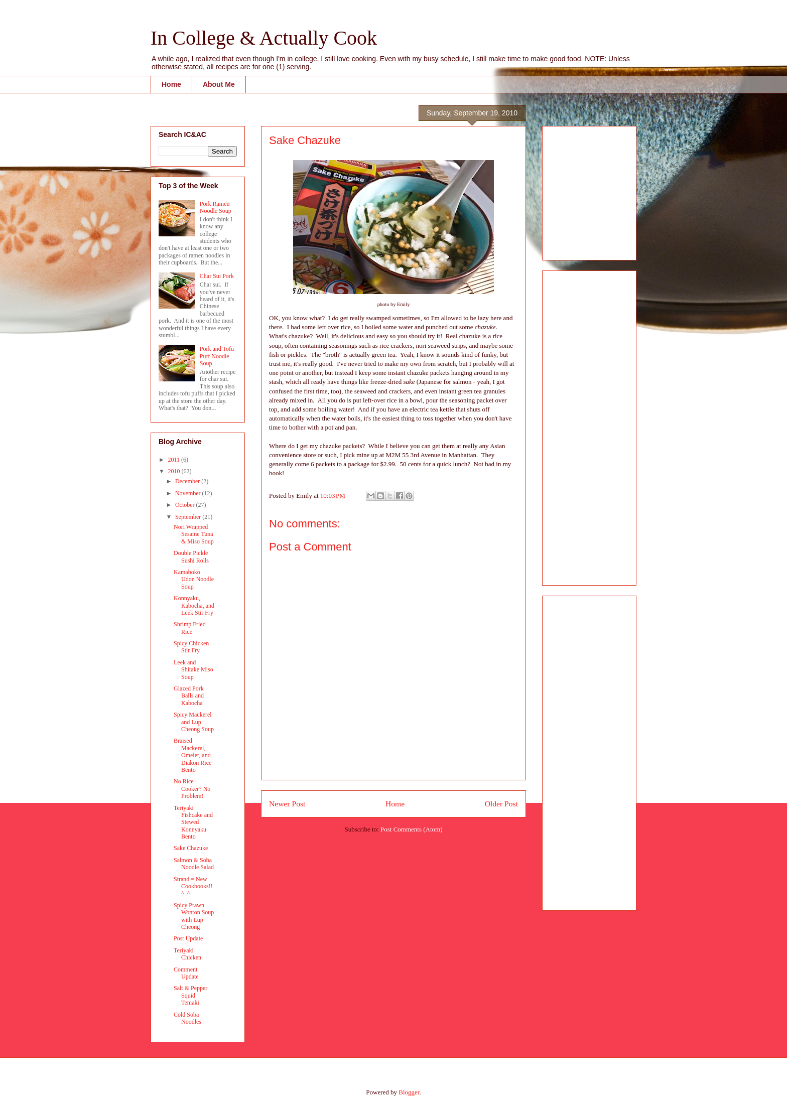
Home (171, 84)
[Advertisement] (580, 190)
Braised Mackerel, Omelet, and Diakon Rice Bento (192, 755)
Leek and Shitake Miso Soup (193, 669)
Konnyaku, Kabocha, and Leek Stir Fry (194, 605)
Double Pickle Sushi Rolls (191, 556)
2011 (175, 459)
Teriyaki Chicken (187, 954)
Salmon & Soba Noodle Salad (194, 864)
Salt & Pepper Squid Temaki (190, 995)
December (188, 481)
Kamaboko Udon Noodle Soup (194, 579)
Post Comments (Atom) (411, 829)
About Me (219, 84)
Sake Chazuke (191, 848)
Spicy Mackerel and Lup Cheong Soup (194, 722)
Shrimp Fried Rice (190, 628)
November (188, 493)
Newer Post (287, 803)
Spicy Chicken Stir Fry (191, 647)
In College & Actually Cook (264, 38)
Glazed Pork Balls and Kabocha (189, 696)
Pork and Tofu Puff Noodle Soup (217, 356)
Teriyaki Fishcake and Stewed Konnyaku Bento (193, 822)
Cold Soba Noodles (187, 1018)
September (188, 516)
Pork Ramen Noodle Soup (215, 207)
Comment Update (186, 973)
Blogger (409, 1092)
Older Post (501, 803)
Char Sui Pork (217, 276)
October (185, 504)
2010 (175, 471)
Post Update (188, 938)
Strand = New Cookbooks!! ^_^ (193, 886)
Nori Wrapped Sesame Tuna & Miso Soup (194, 534)
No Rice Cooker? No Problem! (192, 788)
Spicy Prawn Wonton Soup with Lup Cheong (194, 916)
